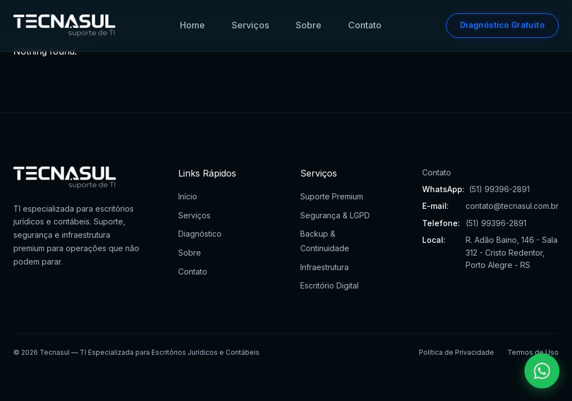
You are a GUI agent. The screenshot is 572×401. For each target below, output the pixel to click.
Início (187, 196)
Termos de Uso (533, 352)
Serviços (250, 25)
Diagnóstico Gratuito (502, 25)
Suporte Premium (331, 196)
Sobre (308, 25)
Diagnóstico (200, 233)
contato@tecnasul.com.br (512, 206)
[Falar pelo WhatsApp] (542, 371)
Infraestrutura (324, 267)
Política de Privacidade (456, 352)
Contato (365, 25)
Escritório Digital (329, 285)
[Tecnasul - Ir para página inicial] (64, 25)
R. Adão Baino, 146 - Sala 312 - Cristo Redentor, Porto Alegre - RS (512, 252)
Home (192, 25)
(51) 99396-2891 (499, 189)
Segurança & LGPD (335, 215)
